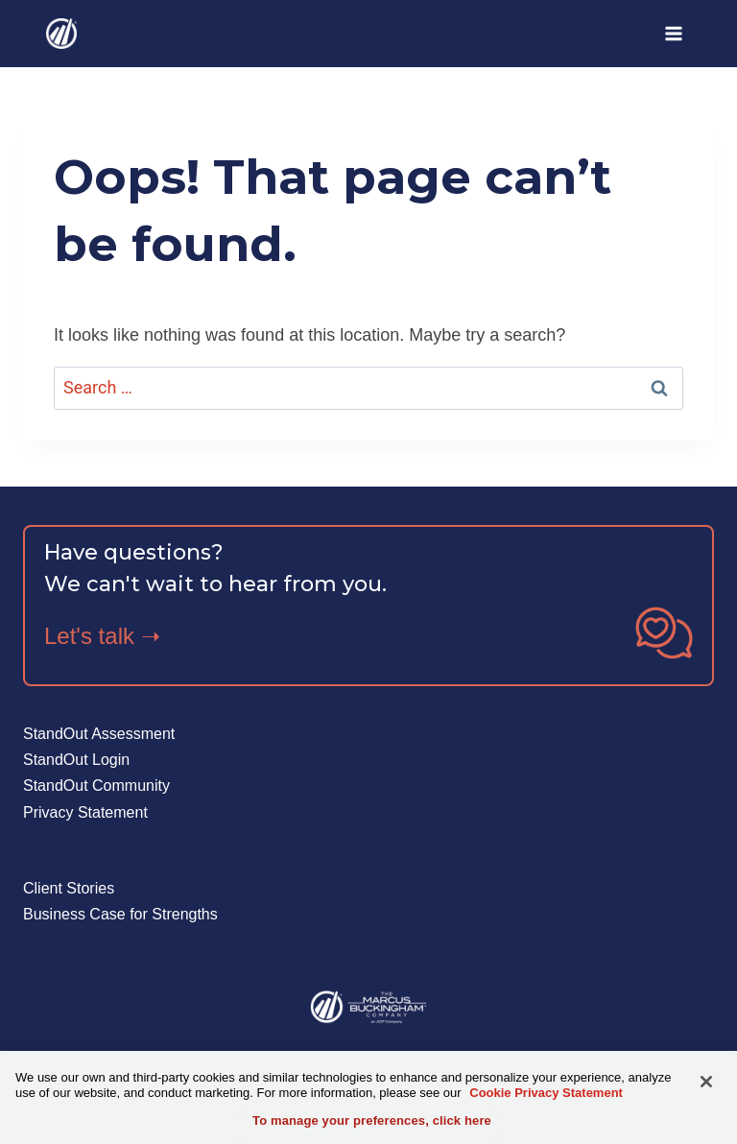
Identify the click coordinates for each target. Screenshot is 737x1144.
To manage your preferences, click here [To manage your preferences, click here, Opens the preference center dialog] (371, 1120)
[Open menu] (673, 33)
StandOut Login (76, 759)
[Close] (706, 1082)
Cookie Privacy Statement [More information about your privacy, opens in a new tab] (546, 1092)
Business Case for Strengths (120, 914)
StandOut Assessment (99, 734)
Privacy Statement (85, 812)
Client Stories (68, 888)
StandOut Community (96, 785)
